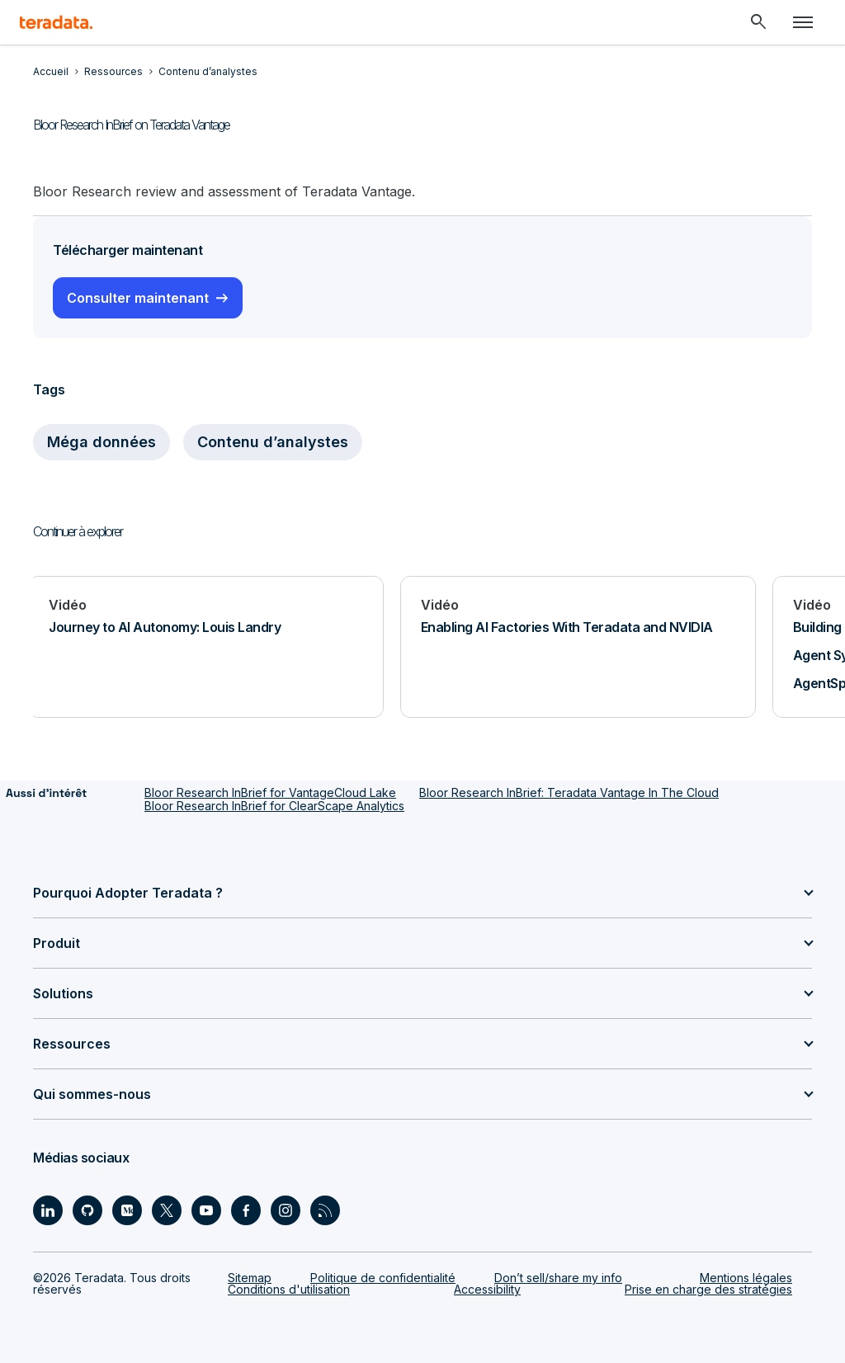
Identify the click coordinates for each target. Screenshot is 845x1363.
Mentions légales (746, 1278)
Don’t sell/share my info (558, 1278)
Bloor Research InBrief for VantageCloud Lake (270, 792)
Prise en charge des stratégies (708, 1289)
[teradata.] (56, 22)
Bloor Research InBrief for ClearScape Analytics (274, 806)
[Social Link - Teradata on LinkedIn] (48, 1210)
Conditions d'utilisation (289, 1289)
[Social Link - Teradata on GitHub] (87, 1210)
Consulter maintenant (138, 298)
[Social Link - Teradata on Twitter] (167, 1210)
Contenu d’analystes (272, 441)
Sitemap (249, 1278)
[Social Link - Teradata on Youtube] (206, 1210)
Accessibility (487, 1289)
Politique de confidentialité (383, 1278)
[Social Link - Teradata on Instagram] (285, 1210)
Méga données (101, 441)
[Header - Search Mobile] (758, 22)
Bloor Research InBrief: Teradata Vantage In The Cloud (569, 792)
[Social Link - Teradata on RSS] (325, 1210)
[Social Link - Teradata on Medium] (127, 1210)
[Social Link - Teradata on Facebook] (246, 1210)
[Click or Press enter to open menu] (803, 22)
